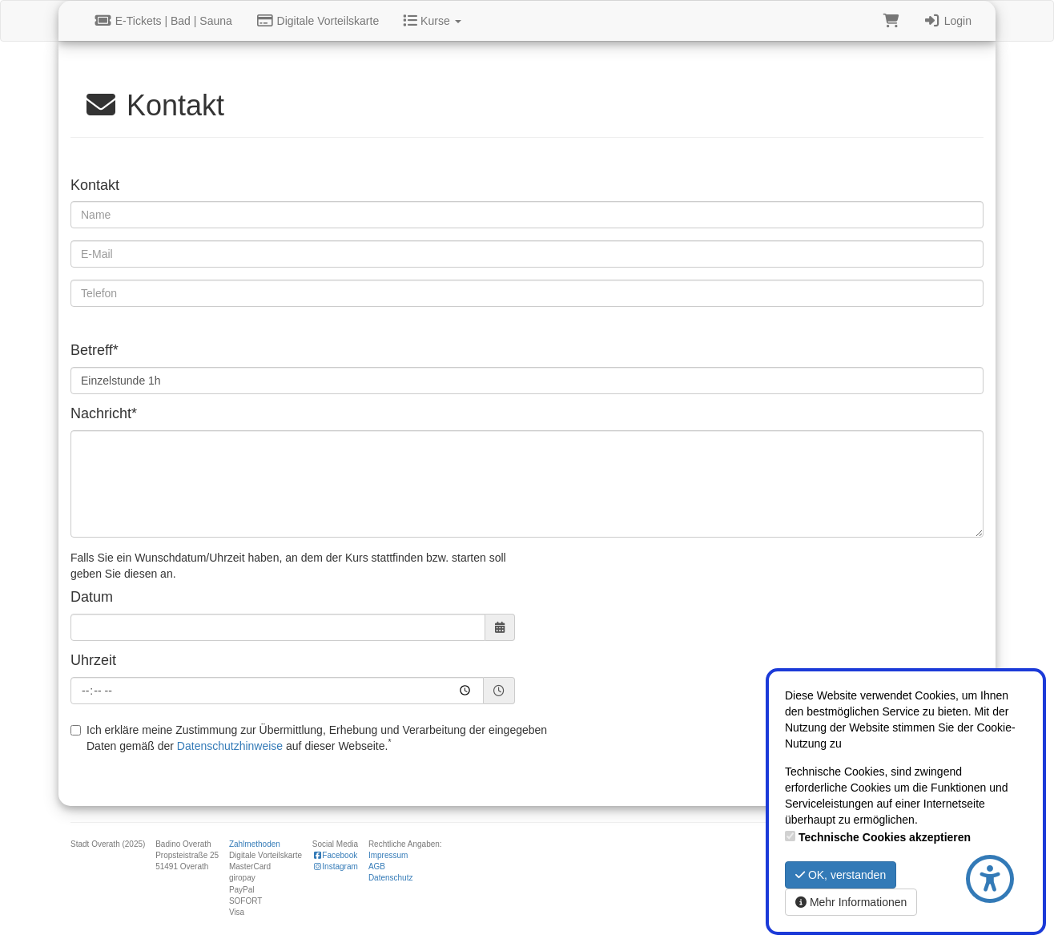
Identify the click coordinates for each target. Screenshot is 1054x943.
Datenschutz (390, 877)
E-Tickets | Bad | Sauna (163, 20)
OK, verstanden (840, 874)
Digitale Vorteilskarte (317, 20)
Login (947, 20)
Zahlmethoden (254, 844)
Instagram (335, 866)
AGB (376, 866)
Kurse (432, 20)
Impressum (388, 855)
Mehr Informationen (851, 902)
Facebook (334, 855)
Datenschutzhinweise (230, 745)
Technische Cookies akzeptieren (885, 837)
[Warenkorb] (891, 21)
